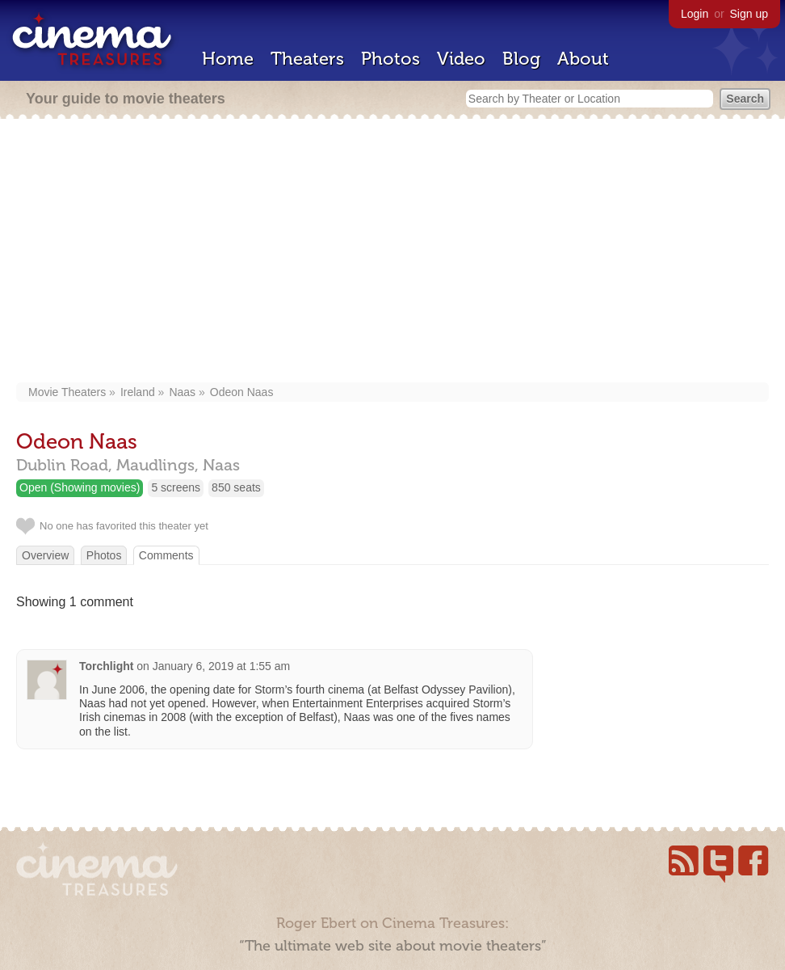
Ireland (137, 392)
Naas (182, 392)
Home (228, 59)
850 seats (236, 487)
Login (694, 13)
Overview (45, 555)
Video (461, 59)
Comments (166, 555)
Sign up (749, 13)
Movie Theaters (67, 392)
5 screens (175, 487)
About (583, 59)
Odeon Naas (242, 392)
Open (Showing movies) (79, 487)
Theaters (307, 59)
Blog (521, 59)
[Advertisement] (392, 252)
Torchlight (106, 666)
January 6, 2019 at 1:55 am (221, 666)
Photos (390, 59)
